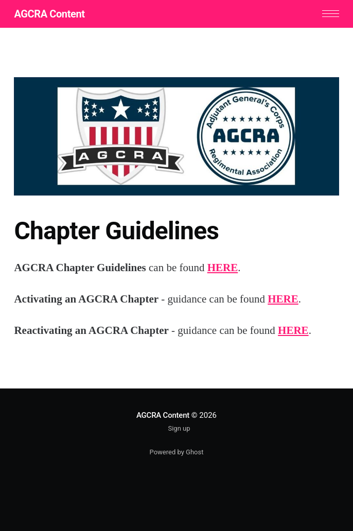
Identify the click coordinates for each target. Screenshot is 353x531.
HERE (222, 267)
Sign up (179, 428)
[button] (330, 13)
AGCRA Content (49, 14)
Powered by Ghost (177, 452)
